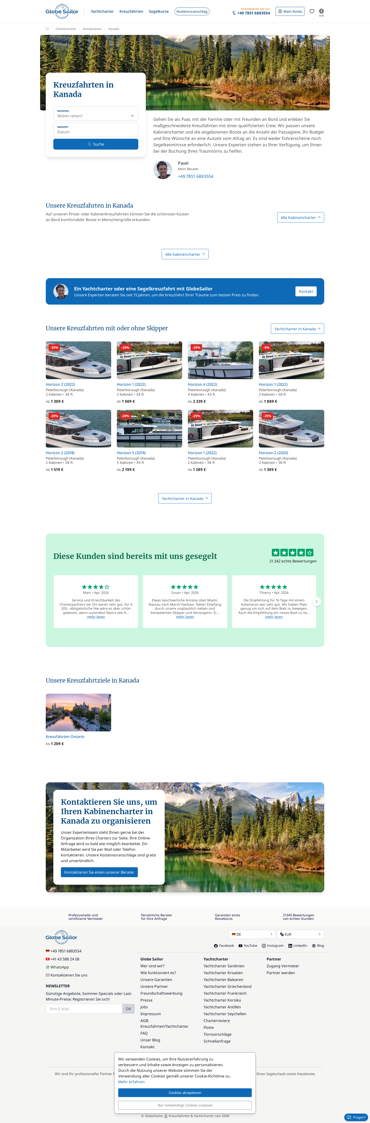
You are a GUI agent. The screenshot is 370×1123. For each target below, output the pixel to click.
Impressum (150, 1013)
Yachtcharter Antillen (222, 1007)
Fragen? (356, 1117)
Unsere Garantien (156, 979)
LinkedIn (297, 945)
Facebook (224, 945)
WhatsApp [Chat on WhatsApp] (57, 967)
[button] (102, 11)
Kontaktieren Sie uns (67, 975)
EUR (300, 934)
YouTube (248, 945)
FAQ (144, 1033)
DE (252, 934)
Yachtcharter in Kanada (297, 328)
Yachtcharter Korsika (222, 1000)
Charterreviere (217, 1020)
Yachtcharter (177, 1026)
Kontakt (306, 291)
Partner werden (281, 972)
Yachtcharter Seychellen (225, 1013)
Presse (146, 1000)
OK (128, 1008)
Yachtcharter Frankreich (225, 993)
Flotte (209, 1027)
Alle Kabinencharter (301, 217)
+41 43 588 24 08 (62, 959)
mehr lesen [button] (96, 616)
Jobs (144, 1007)
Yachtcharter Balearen (223, 979)
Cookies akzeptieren (185, 1092)
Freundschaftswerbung (161, 993)
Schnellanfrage (217, 1041)
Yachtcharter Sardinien (224, 965)
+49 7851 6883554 (195, 176)
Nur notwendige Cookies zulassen (185, 1105)
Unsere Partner (154, 986)
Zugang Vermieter (283, 965)
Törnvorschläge (217, 1034)
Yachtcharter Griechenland (228, 986)
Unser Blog (150, 1040)
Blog (318, 945)
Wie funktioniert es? (158, 972)
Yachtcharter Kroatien (223, 972)
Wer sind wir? (152, 965)
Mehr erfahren (131, 1081)
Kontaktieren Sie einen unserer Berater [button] (99, 872)
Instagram (273, 945)
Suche (96, 144)
